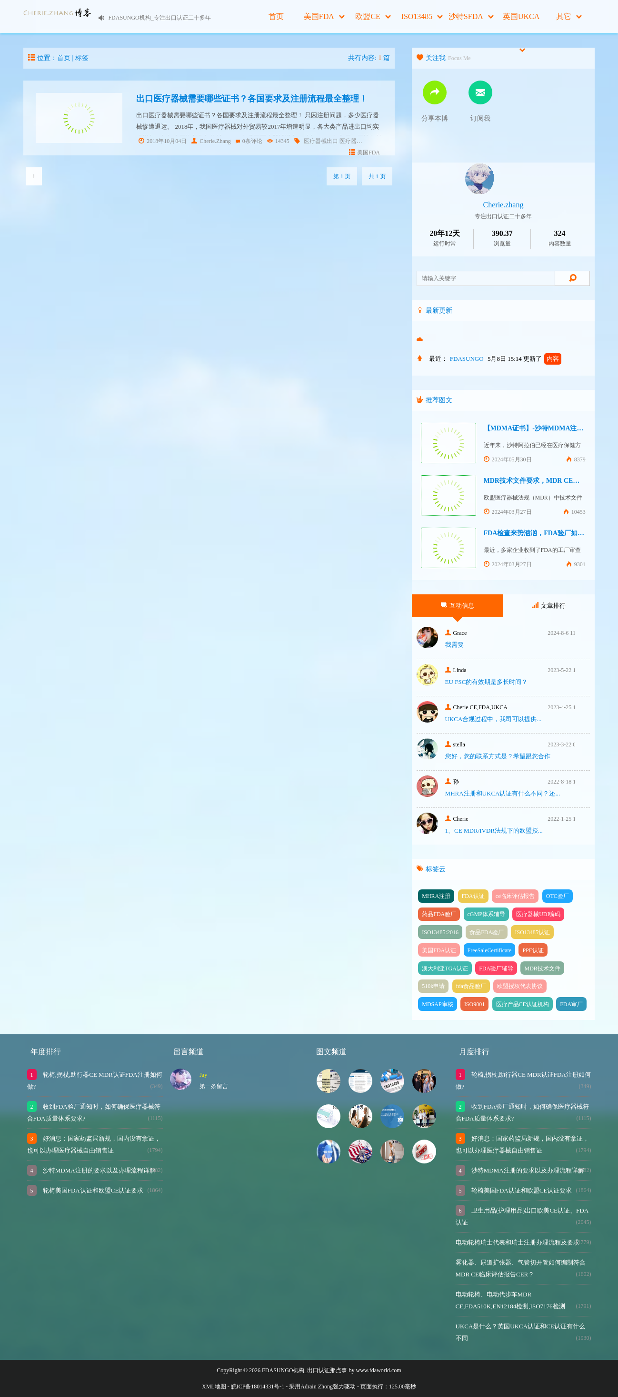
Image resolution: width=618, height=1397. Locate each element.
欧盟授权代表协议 (520, 986)
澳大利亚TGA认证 (445, 968)
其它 (569, 16)
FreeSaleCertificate (490, 950)
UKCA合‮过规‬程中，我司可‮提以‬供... (493, 719)
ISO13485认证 (532, 932)
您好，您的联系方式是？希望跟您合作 (497, 756)
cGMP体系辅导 (486, 914)
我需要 (454, 644)
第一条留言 (213, 1086)
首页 (276, 16)
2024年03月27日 (508, 512)
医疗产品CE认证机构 (522, 1004)
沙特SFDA (471, 16)
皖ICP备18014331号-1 (258, 1386)
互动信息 (457, 605)
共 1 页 (377, 176)
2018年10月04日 (163, 141)
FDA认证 (473, 896)
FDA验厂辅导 (496, 968)
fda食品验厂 (471, 986)
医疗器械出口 (321, 141)
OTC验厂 (557, 896)
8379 (576, 459)
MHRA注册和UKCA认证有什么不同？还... (502, 793)
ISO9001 (474, 1004)
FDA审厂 (571, 1004)
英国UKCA (521, 22)
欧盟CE (372, 16)
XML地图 (214, 1386)
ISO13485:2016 (440, 932)
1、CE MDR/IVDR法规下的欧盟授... (494, 830)
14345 (278, 141)
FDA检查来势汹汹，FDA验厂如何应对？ (544, 533)
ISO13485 (422, 16)
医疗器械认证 (356, 141)
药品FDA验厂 (439, 914)
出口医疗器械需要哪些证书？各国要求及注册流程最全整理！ (252, 98)
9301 (576, 564)
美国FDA (324, 16)
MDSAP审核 (437, 1004)
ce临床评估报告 (515, 896)
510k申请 (433, 986)
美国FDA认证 (439, 950)
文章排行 (549, 605)
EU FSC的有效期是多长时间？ (486, 681)
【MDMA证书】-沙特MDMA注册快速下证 (547, 428)
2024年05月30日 (508, 459)
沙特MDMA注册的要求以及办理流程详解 (98, 1170)
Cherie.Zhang (211, 141)
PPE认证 (533, 950)
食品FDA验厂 (486, 932)
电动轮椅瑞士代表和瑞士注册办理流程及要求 (517, 1242)
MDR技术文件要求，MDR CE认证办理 (542, 480)
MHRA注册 (436, 896)
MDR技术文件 (542, 968)
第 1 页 (341, 176)
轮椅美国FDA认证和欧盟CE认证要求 (92, 1190)
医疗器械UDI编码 (538, 914)
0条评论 (249, 141)
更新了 (542, 358)
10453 (574, 512)
